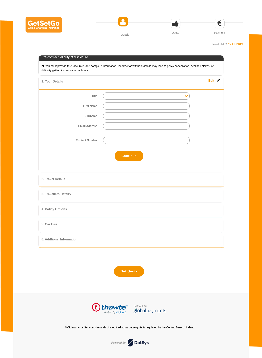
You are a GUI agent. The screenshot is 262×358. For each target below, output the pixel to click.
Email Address (87, 126)
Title (94, 96)
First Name (90, 106)
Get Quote (129, 271)
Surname (91, 116)
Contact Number (86, 140)
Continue (128, 156)
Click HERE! (235, 44)
